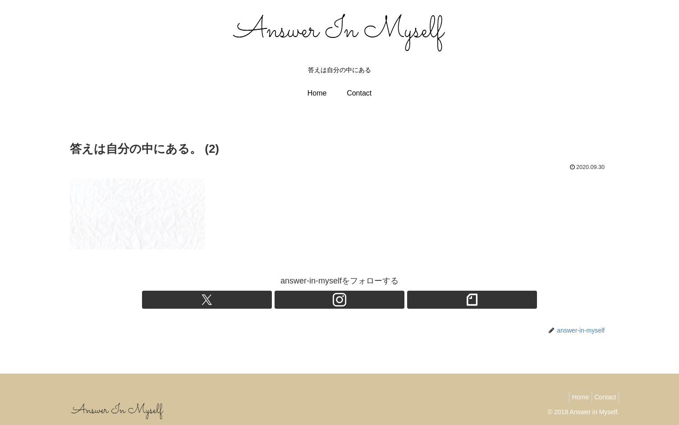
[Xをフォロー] (319, 300)
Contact (603, 397)
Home (574, 397)
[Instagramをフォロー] (339, 300)
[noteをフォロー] (360, 300)
